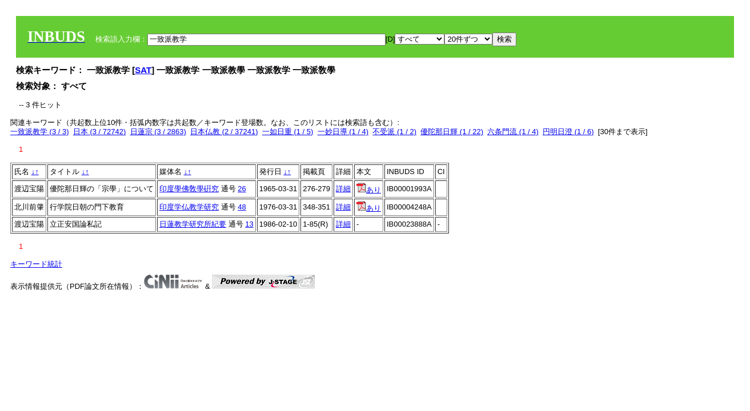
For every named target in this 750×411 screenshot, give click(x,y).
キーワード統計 (36, 264)
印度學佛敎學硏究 (189, 188)
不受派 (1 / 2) (394, 131)
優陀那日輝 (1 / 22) (451, 131)
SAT (143, 70)
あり (368, 190)
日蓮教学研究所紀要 (192, 224)
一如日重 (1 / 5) (288, 131)
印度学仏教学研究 (189, 207)
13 (249, 224)
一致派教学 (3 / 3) (39, 131)
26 (242, 188)
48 (242, 207)
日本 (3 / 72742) (99, 131)
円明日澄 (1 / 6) (568, 131)
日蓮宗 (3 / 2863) (158, 131)
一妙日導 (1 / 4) (343, 131)
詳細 (343, 188)
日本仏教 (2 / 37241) (224, 131)
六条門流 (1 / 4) (513, 131)
